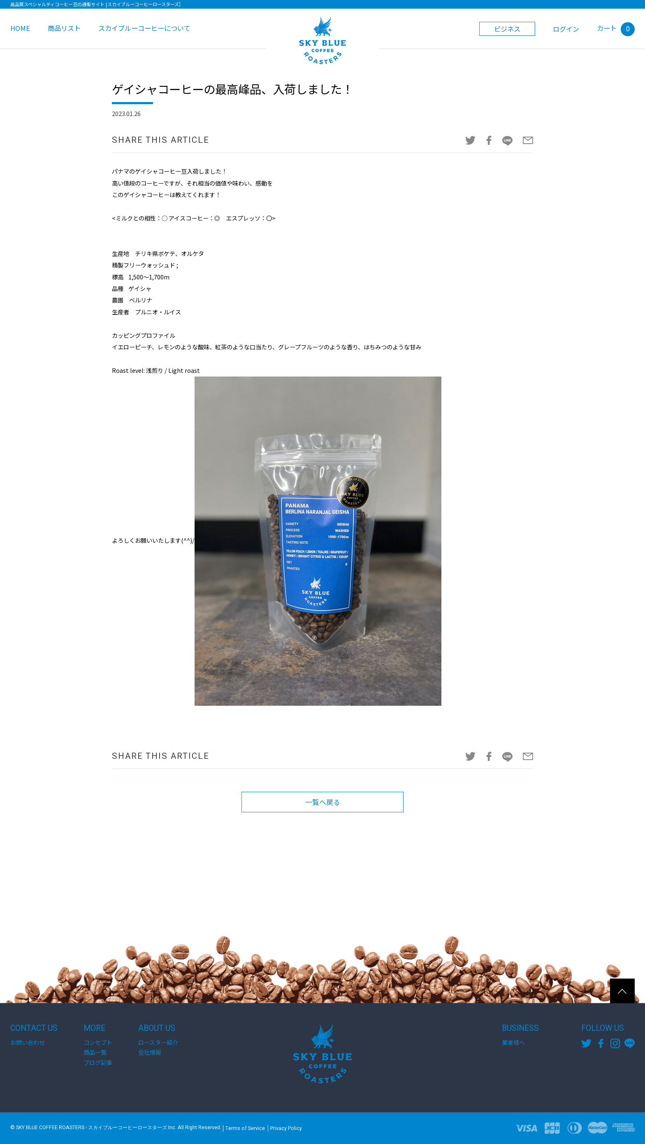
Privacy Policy (286, 1128)
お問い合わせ (27, 1042)
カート (616, 28)
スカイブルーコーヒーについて (144, 28)
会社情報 (149, 1052)
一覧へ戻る (322, 802)
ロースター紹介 (158, 1042)
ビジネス (507, 29)
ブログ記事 (98, 1062)
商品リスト (64, 28)
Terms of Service (245, 1128)
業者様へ (513, 1042)
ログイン (566, 29)
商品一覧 (95, 1052)
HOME (20, 28)
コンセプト (98, 1042)
